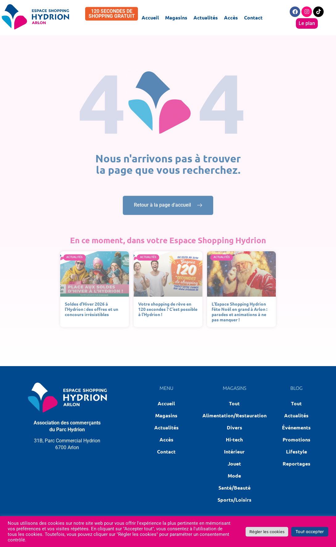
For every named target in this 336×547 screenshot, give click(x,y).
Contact (253, 17)
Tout (234, 403)
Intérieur (234, 451)
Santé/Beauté (234, 487)
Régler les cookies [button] (266, 531)
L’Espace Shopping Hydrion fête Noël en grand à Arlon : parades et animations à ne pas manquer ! (239, 311)
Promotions (296, 439)
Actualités (205, 17)
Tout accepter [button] (310, 531)
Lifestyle (296, 451)
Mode (234, 475)
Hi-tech (234, 439)
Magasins (176, 17)
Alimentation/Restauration (235, 415)
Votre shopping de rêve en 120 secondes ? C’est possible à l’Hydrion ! (167, 309)
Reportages (296, 463)
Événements (296, 427)
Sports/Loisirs (234, 499)
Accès (231, 17)
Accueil (150, 17)
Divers (234, 427)
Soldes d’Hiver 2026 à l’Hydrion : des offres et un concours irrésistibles (91, 309)
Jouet (234, 463)
